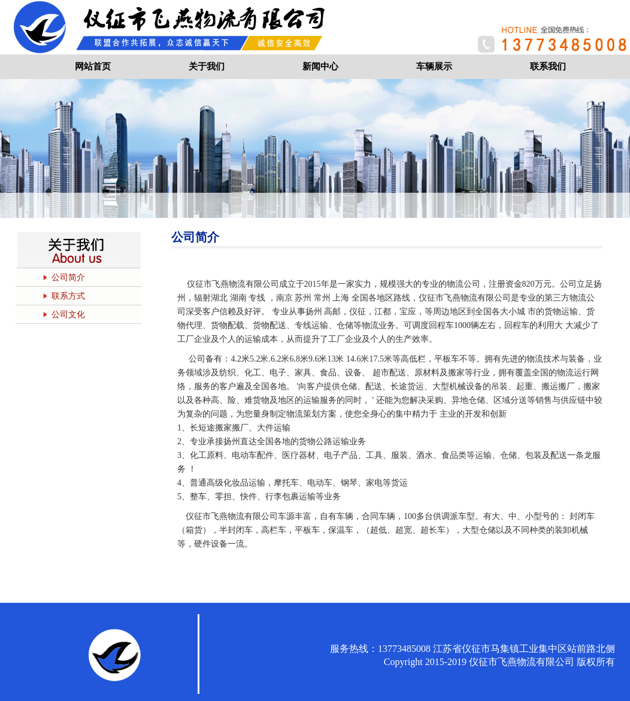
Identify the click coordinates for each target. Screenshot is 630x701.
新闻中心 (320, 66)
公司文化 (68, 314)
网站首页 (93, 66)
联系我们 (548, 66)
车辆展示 (434, 66)
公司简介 (68, 277)
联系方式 (68, 296)
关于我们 (207, 66)
